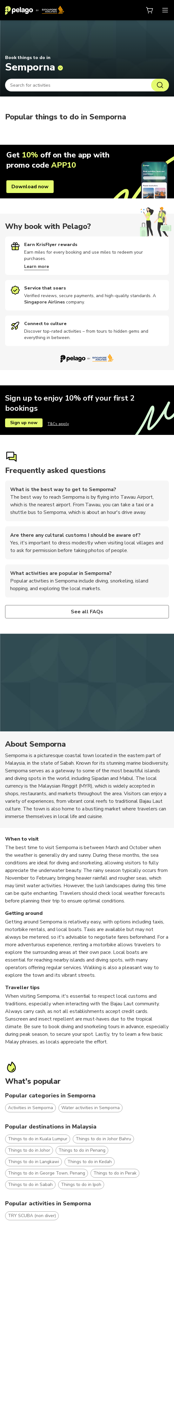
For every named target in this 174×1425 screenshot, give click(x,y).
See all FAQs (87, 611)
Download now (30, 186)
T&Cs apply (58, 423)
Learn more (36, 266)
